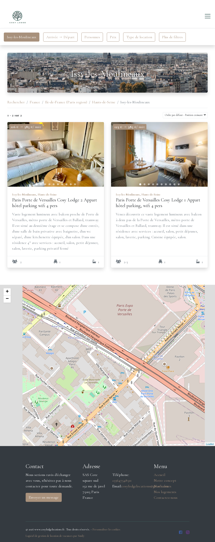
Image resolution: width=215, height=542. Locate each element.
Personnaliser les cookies (106, 529)
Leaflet (210, 444)
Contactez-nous (166, 497)
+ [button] (7, 291)
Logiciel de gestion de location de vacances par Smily (55, 536)
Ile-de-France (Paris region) (66, 102)
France (35, 102)
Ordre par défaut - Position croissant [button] (184, 115)
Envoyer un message (44, 497)
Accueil (159, 474)
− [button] (7, 299)
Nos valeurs (162, 486)
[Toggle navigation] (207, 16)
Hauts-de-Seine (103, 102)
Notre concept (165, 480)
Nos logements (165, 492)
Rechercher (16, 102)
